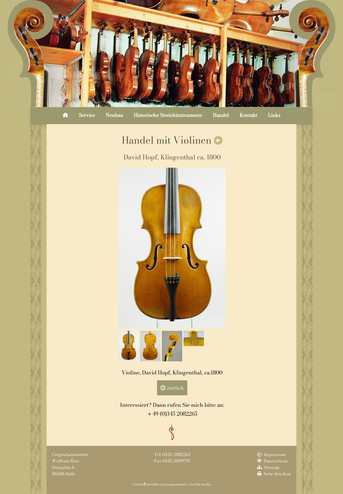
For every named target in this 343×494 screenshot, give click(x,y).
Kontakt (248, 115)
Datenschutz (272, 461)
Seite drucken (273, 473)
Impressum (271, 454)
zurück (172, 388)
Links (274, 115)
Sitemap (267, 467)
